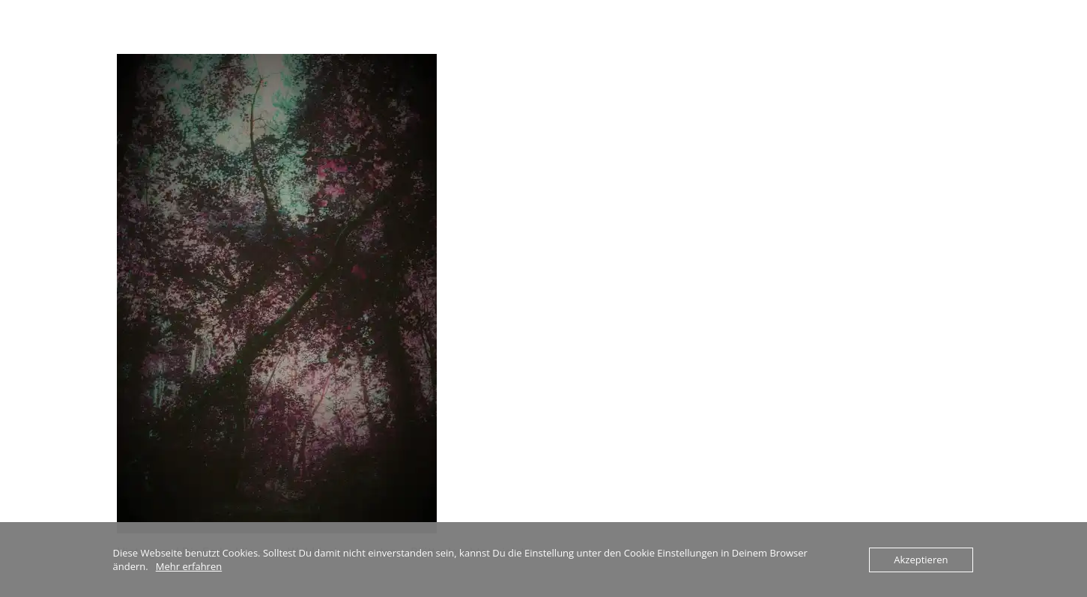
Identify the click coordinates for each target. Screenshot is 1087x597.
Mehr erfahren (189, 566)
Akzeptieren (921, 559)
